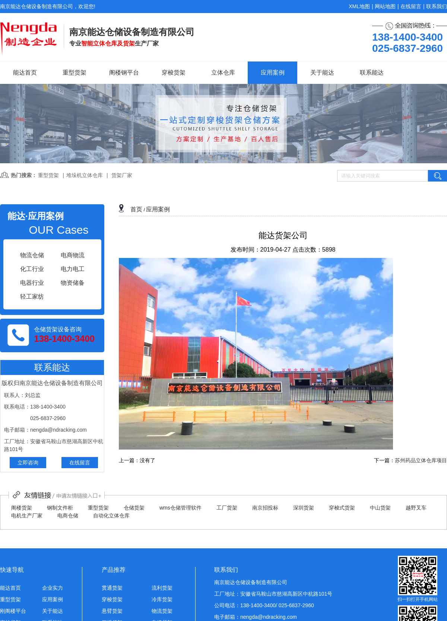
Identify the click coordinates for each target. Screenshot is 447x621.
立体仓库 (223, 72)
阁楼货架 (21, 508)
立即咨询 (28, 463)
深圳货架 (303, 508)
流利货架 (162, 588)
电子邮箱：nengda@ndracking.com (255, 617)
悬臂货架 (112, 611)
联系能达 (372, 72)
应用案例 (273, 72)
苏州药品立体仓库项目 (421, 460)
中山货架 (380, 508)
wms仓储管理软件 (180, 508)
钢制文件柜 (60, 508)
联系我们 (436, 6)
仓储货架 (134, 508)
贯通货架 (112, 588)
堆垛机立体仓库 (84, 175)
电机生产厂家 (26, 515)
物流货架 (162, 611)
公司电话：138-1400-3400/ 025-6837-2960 (264, 605)
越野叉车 (416, 508)
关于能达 (322, 72)
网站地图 (385, 6)
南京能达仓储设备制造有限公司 (250, 582)
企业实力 (52, 588)
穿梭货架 (174, 72)
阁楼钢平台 (124, 72)
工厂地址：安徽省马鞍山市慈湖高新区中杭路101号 (273, 594)
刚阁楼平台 (13, 611)
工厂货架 (226, 508)
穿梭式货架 (342, 508)
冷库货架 (162, 599)
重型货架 (74, 72)
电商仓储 (67, 515)
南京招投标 (265, 508)
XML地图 (359, 6)
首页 (136, 209)
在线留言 (410, 6)
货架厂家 (121, 175)
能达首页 (25, 72)
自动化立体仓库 (111, 515)
